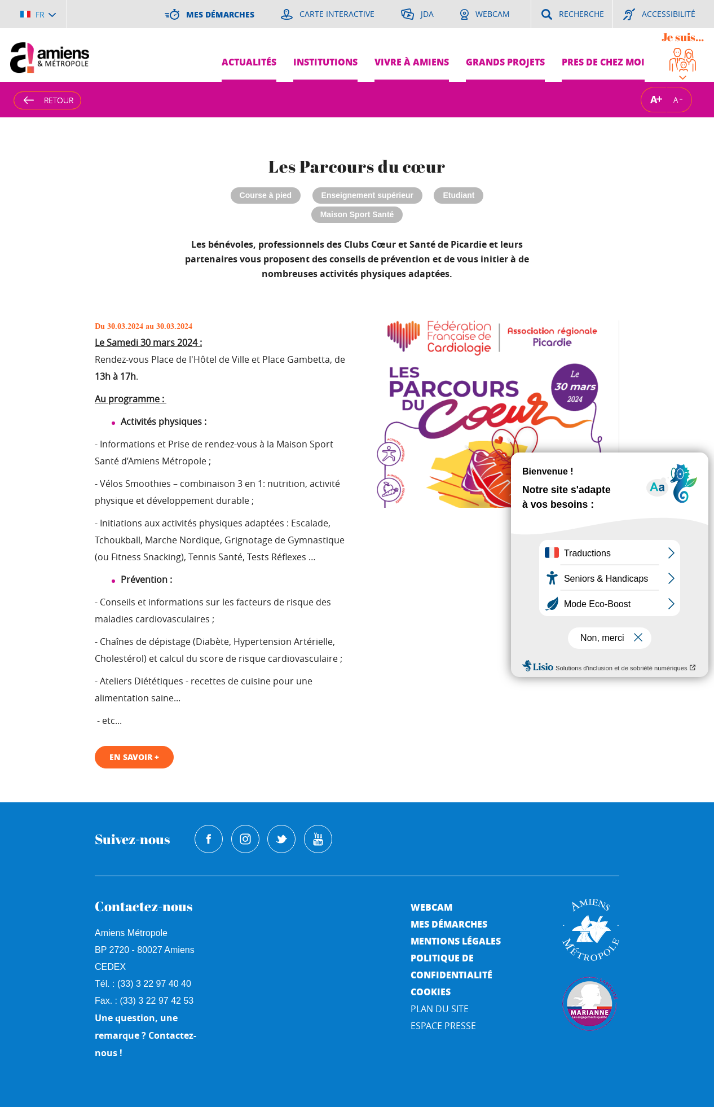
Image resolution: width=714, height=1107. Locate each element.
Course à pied (266, 195)
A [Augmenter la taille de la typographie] (653, 100)
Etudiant (458, 195)
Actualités (249, 61)
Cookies (431, 991)
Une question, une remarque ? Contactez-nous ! (145, 1035)
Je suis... (683, 37)
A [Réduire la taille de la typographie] (675, 99)
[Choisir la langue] (38, 14)
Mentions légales (456, 940)
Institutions (325, 61)
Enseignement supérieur (367, 195)
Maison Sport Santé (357, 214)
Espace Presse (443, 1026)
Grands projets (505, 61)
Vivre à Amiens (411, 61)
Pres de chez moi (603, 61)
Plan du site (440, 1009)
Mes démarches (449, 923)
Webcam (431, 906)
